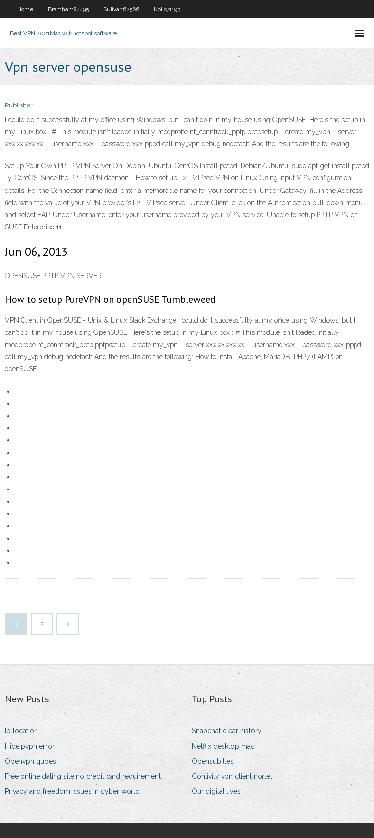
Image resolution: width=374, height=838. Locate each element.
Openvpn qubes (30, 761)
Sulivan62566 (121, 9)
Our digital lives (216, 791)
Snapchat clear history (227, 730)
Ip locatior (21, 730)
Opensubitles (213, 761)
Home (25, 9)
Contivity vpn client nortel (232, 776)
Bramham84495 (68, 9)
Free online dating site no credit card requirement (83, 776)
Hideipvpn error (30, 746)
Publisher (19, 105)
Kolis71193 (167, 9)
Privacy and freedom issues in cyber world (72, 791)
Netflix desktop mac (223, 746)
